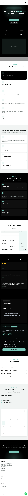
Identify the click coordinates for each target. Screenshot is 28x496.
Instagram (2, 487)
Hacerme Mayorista (14, 349)
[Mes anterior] (23, 411)
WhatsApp (2, 485)
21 (17, 426)
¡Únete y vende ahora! (14, 451)
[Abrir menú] (25, 2)
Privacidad (8, 494)
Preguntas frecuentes (4, 479)
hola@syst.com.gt (3, 486)
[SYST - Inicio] (3, 2)
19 (10, 426)
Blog (1, 478)
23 (24, 426)
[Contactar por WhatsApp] (25, 493)
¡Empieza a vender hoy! (14, 19)
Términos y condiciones (4, 494)
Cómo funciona (3, 470)
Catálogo (2, 474)
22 (20, 426)
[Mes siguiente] (25, 411)
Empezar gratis (14, 320)
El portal (2, 471)
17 (3, 426)
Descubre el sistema (14, 22)
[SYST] (3, 462)
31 (3, 433)
